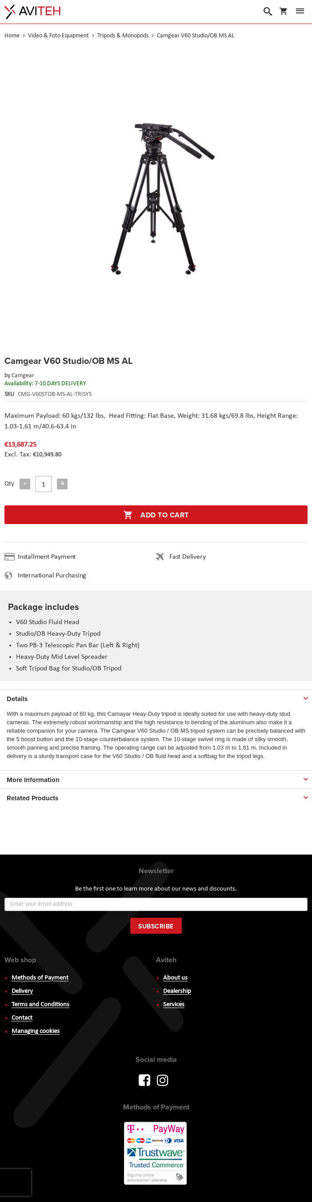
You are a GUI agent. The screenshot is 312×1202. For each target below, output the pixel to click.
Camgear (23, 375)
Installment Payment (48, 557)
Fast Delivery (187, 557)
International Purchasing (54, 575)
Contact (22, 1018)
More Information (33, 780)
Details (17, 699)
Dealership (177, 991)
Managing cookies (36, 1031)
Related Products (32, 798)
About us (175, 978)
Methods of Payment (40, 978)
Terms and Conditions (40, 1004)
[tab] (156, 697)
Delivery (22, 991)
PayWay (156, 1153)
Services (173, 1004)
